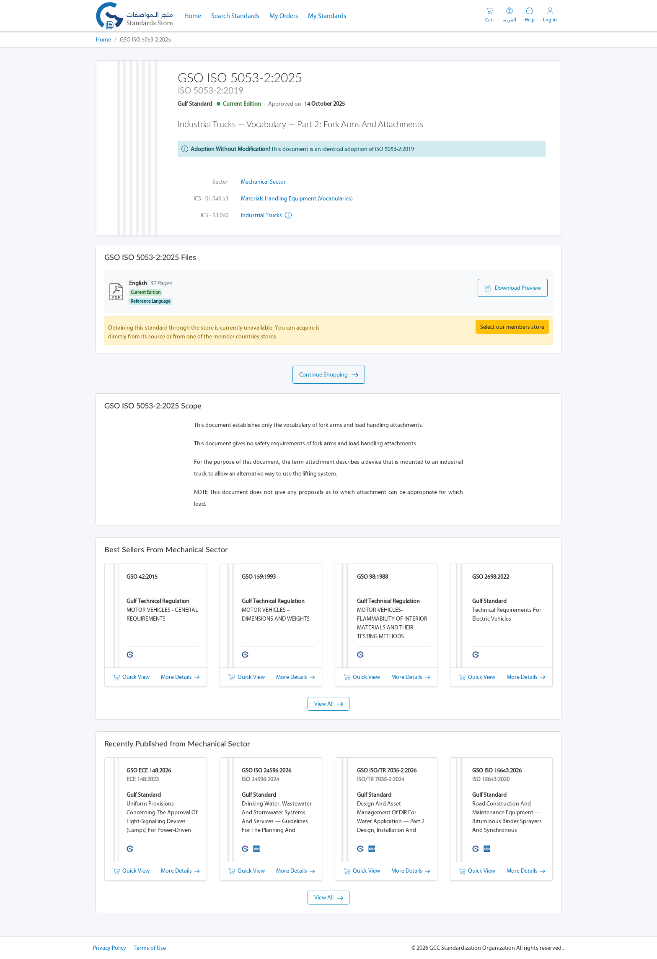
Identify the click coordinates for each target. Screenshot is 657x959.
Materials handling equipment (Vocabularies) (297, 198)
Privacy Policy (109, 947)
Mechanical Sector (263, 181)
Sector (220, 181)
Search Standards (237, 15)
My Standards (327, 16)
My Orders (283, 16)
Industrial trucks (266, 215)
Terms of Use (150, 947)
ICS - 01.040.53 (211, 198)
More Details (180, 677)
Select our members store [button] (512, 326)
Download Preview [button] (512, 288)
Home (195, 15)
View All (328, 703)
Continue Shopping (328, 375)
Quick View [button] (131, 677)
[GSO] (134, 15)
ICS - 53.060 (214, 215)
